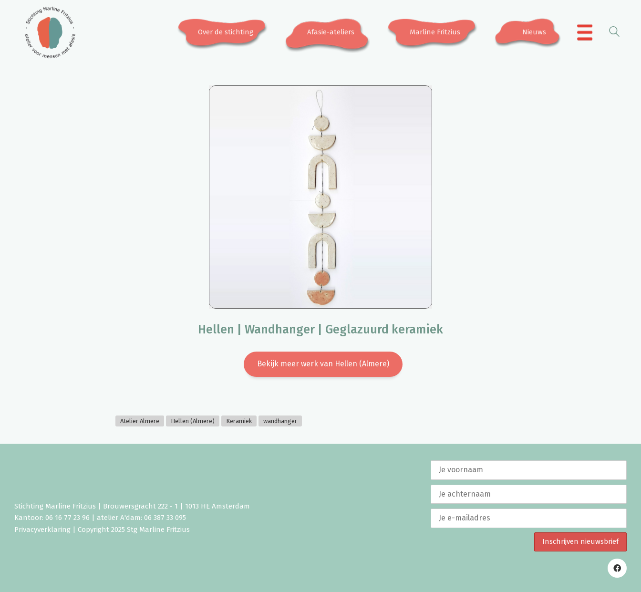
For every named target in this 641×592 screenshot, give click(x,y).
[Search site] (614, 33)
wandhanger (280, 421)
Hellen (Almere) (193, 421)
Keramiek (239, 421)
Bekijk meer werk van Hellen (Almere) (323, 363)
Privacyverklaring (42, 529)
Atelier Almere (139, 421)
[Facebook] (617, 568)
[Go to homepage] (50, 32)
